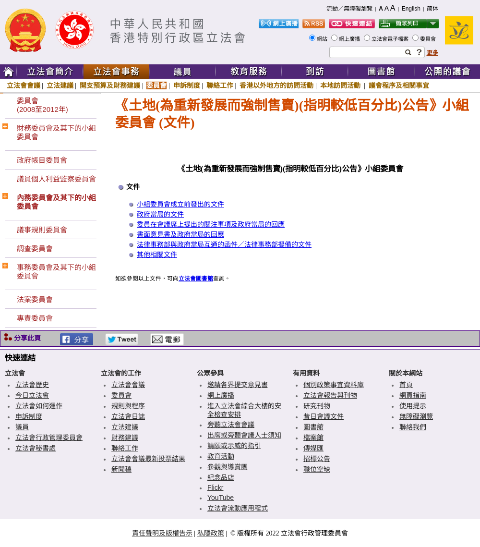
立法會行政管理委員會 (49, 437)
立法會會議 (23, 85)
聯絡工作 (219, 85)
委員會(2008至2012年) (42, 105)
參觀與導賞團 (227, 467)
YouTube (220, 497)
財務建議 (124, 437)
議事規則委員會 (42, 230)
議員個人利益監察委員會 (56, 179)
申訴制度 (186, 85)
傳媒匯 (313, 448)
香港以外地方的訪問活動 (276, 85)
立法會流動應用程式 (237, 508)
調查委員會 (35, 248)
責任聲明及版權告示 (162, 533)
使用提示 (412, 406)
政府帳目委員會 (42, 160)
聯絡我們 (412, 427)
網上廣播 (350, 39)
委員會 (428, 39)
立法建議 (60, 85)
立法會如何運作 (38, 406)
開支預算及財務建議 (110, 85)
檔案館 (313, 437)
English (411, 8)
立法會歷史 (32, 385)
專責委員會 (35, 318)
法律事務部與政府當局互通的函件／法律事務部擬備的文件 (224, 244)
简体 (432, 8)
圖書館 (313, 427)
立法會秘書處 (35, 448)
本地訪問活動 (341, 85)
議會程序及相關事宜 (399, 85)
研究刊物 (316, 406)
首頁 (406, 385)
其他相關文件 (157, 254)
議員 (22, 427)
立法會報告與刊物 (330, 395)
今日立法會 (32, 395)
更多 (432, 52)
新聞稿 (121, 469)
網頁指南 (412, 395)
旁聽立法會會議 (230, 424)
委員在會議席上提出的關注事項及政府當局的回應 (211, 224)
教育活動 (220, 456)
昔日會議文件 (323, 416)
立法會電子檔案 (391, 39)
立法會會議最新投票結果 (148, 458)
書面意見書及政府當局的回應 (180, 234)
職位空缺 (316, 469)
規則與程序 (128, 406)
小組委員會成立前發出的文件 (180, 204)
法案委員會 (35, 299)
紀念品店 (220, 477)
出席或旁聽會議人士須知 (244, 435)
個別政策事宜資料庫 (333, 385)
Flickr (215, 487)
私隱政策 (210, 533)
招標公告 (316, 458)
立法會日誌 (128, 416)
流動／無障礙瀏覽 (349, 8)
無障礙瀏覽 (416, 416)
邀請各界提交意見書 (237, 385)
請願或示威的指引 (234, 446)
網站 (323, 39)
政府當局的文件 (160, 214)
